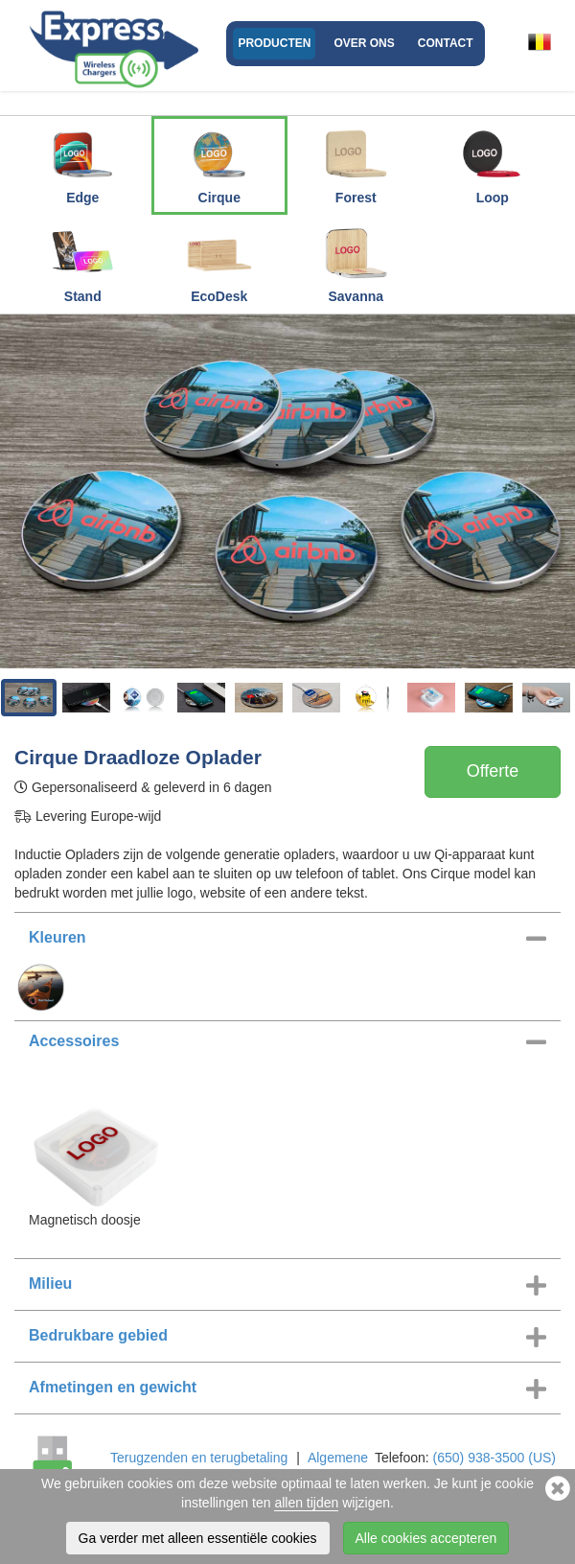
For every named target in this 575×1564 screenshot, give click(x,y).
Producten (274, 43)
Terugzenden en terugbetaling (199, 1457)
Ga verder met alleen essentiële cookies (198, 1538)
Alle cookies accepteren (426, 1538)
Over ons (364, 43)
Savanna (355, 261)
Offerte (493, 771)
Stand (82, 261)
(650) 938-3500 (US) (494, 1457)
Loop (492, 162)
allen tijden (306, 1502)
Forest (355, 162)
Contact (445, 43)
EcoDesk (219, 261)
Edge (82, 162)
